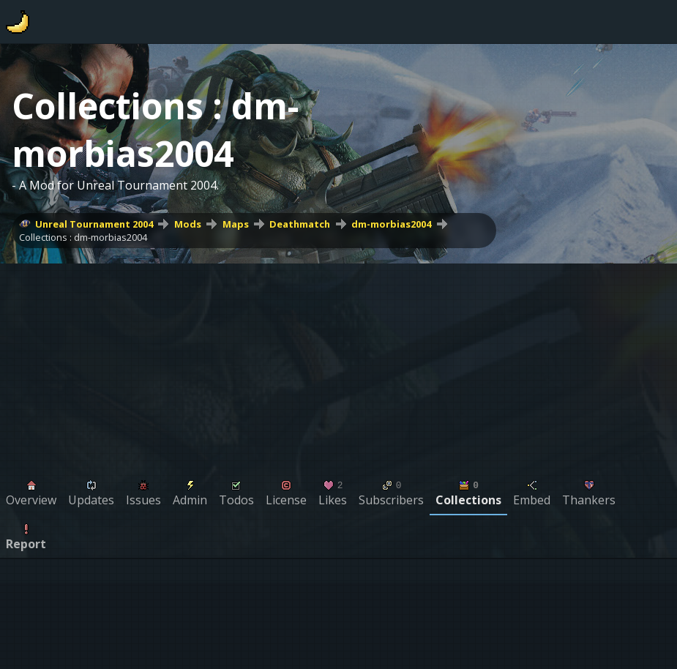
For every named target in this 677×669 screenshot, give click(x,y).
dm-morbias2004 (391, 224)
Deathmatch (299, 224)
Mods (187, 224)
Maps (235, 224)
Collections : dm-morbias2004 (83, 237)
